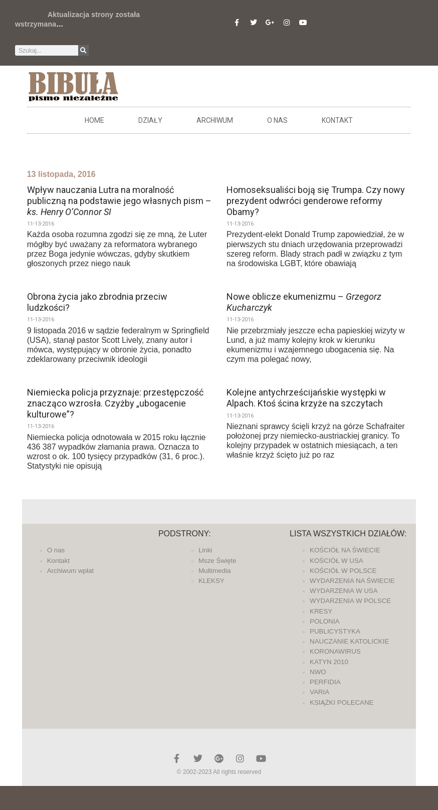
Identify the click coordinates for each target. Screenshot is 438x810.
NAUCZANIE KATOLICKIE (349, 641)
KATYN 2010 (329, 662)
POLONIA (324, 621)
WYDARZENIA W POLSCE (350, 600)
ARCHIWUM (214, 120)
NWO (318, 672)
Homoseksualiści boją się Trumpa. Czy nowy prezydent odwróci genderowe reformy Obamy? (316, 200)
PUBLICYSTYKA (335, 631)
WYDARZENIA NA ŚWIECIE (352, 580)
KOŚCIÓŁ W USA (336, 560)
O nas (277, 120)
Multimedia (214, 570)
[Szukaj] (83, 50)
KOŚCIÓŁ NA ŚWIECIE (345, 550)
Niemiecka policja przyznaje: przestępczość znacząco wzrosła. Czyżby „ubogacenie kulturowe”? (115, 403)
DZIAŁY (150, 120)
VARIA (319, 692)
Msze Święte (217, 560)
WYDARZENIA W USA (344, 590)
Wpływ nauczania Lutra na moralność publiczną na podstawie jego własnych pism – (119, 200)
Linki (205, 550)
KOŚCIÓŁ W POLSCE (343, 570)
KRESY (321, 611)
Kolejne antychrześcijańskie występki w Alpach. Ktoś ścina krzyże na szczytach (306, 398)
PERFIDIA (325, 682)
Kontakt (337, 120)
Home (94, 120)
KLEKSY (211, 580)
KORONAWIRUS (335, 651)
